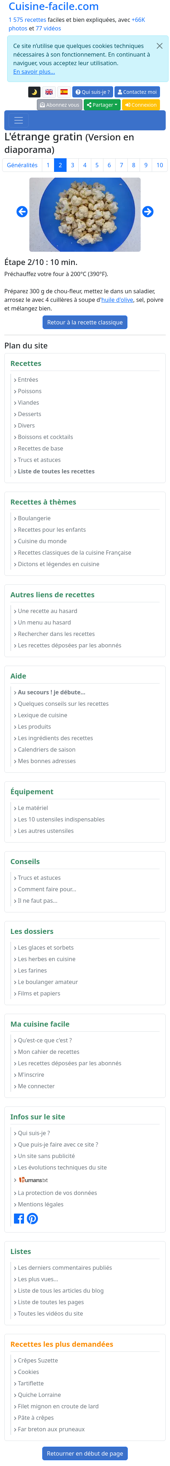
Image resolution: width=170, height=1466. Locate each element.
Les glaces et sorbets (44, 947)
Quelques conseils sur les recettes (61, 704)
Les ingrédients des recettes (53, 738)
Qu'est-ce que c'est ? (43, 1040)
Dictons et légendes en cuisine (56, 564)
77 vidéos (48, 28)
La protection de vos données (55, 1193)
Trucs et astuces (37, 460)
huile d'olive (117, 300)
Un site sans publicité (44, 1156)
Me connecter (34, 1086)
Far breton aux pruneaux (49, 1429)
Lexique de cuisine (40, 715)
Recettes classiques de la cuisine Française (72, 552)
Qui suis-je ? (93, 91)
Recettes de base (38, 448)
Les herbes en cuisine (45, 959)
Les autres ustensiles (44, 831)
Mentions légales (39, 1204)
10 (159, 165)
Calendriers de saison (45, 749)
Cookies (26, 1372)
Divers (24, 425)
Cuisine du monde (40, 541)
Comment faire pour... (45, 889)
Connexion (141, 104)
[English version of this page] (49, 92)
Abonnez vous (59, 104)
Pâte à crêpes (34, 1418)
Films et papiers (37, 993)
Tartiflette (29, 1383)
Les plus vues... (36, 1279)
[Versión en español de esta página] (64, 92)
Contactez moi (137, 91)
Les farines (30, 970)
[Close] (159, 46)
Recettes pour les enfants (50, 530)
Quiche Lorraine (37, 1395)
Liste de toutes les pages (49, 1302)
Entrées (26, 380)
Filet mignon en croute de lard (56, 1406)
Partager (100, 104)
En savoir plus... (34, 72)
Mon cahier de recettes (46, 1052)
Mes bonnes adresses (45, 761)
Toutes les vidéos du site (48, 1313)
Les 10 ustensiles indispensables (59, 819)
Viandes (26, 402)
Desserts (27, 414)
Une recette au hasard (45, 611)
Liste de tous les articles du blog (59, 1290)
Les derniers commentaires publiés (63, 1268)
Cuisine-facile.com (54, 6)
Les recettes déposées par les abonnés (67, 645)
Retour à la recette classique (85, 322)
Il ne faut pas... (35, 901)
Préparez (16, 291)
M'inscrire (29, 1075)
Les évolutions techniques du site (60, 1167)
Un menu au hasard (42, 622)
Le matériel (31, 808)
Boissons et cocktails (43, 437)
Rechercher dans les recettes (54, 634)
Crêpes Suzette (36, 1360)
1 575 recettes (27, 20)
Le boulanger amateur (46, 982)
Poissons (28, 391)
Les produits (32, 726)
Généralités (22, 165)
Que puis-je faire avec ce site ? (56, 1144)
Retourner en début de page (85, 1453)
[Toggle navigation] (19, 120)
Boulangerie (32, 518)
